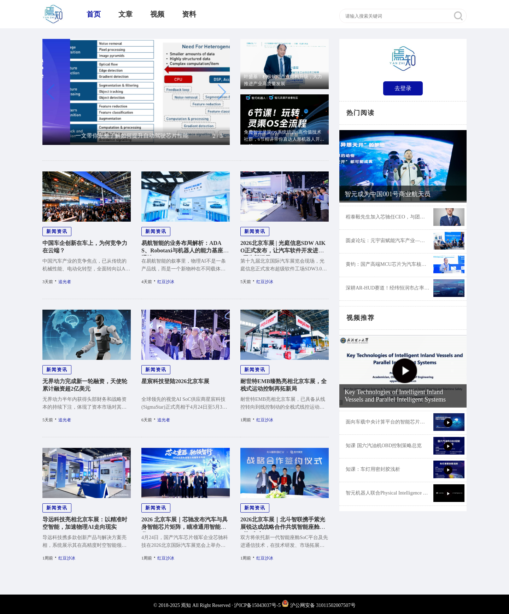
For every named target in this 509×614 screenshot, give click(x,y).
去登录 (402, 88)
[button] (50, 92)
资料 (189, 14)
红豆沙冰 (165, 281)
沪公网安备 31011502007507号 (318, 605)
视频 (157, 14)
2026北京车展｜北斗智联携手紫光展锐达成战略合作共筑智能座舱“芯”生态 (282, 526)
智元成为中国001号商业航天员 (388, 194)
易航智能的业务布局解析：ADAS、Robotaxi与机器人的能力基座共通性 (185, 250)
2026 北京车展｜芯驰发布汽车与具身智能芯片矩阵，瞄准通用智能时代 (184, 526)
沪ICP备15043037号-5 (257, 605)
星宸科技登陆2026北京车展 (175, 381)
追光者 (64, 281)
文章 (125, 14)
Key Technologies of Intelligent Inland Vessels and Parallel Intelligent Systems (395, 395)
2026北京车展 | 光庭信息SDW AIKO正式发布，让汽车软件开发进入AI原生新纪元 (284, 250)
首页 (94, 14)
